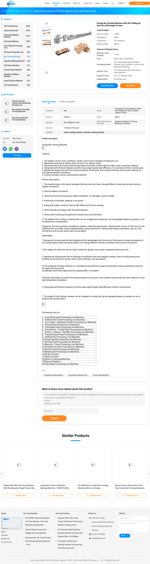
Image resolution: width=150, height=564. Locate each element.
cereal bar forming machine (53, 375)
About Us (4, 528)
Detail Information (49, 102)
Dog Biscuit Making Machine (17, 75)
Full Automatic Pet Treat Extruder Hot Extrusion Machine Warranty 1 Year (38, 541)
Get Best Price (107, 85)
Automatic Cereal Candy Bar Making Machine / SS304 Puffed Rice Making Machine (55, 488)
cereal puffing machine (101, 375)
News (3, 532)
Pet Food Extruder (17, 26)
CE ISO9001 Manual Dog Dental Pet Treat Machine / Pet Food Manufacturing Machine (37, 521)
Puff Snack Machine (17, 65)
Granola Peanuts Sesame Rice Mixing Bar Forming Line (21, 103)
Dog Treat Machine (17, 41)
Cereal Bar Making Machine (17, 36)
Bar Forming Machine (17, 56)
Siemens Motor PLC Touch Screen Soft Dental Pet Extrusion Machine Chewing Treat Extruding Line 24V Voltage (70, 522)
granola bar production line (78, 375)
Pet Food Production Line (17, 52)
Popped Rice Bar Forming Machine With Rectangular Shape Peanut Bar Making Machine (19, 488)
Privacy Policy (6, 542)
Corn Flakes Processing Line (17, 47)
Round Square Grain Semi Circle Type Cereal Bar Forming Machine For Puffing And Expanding (129, 488)
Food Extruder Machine (17, 70)
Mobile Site (5, 539)
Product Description (67, 102)
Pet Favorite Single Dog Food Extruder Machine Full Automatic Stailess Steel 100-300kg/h (70, 533)
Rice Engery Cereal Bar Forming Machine (21, 110)
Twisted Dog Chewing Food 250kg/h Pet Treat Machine (35, 531)
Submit (54, 418)
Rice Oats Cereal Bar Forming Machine (20, 119)
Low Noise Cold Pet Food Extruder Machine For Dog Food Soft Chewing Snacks (70, 544)
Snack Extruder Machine (17, 80)
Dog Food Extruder (17, 30)
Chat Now (139, 3)
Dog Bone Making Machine (17, 61)
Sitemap (4, 535)
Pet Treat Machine (17, 85)
